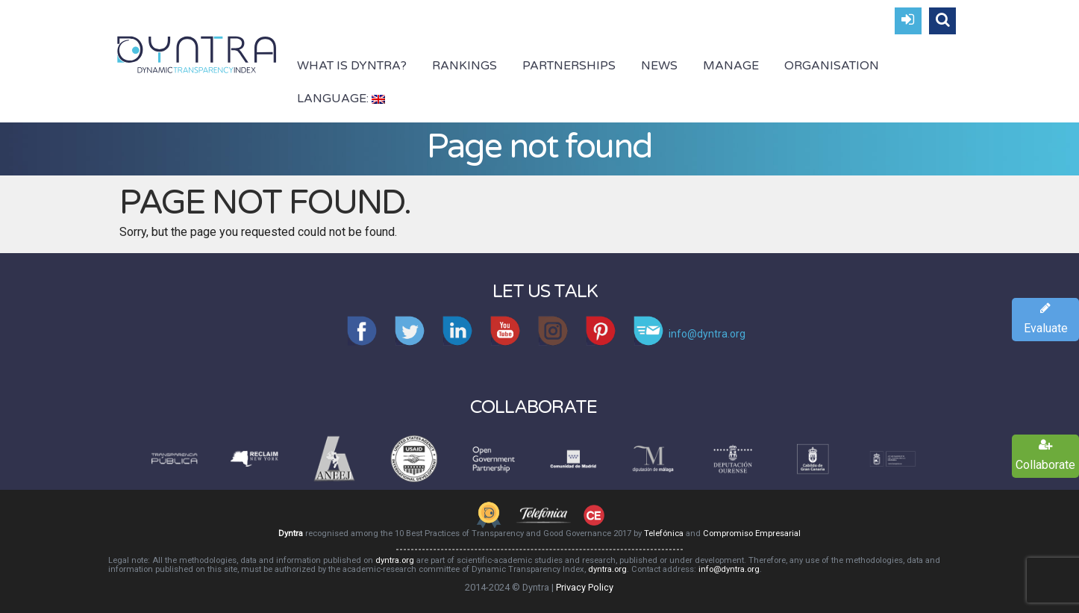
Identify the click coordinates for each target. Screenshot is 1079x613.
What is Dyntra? (352, 65)
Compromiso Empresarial (752, 533)
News (659, 65)
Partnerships (569, 65)
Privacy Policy (584, 587)
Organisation (831, 65)
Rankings (464, 65)
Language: (341, 98)
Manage (731, 65)
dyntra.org (394, 560)
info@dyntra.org (729, 569)
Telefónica (664, 533)
